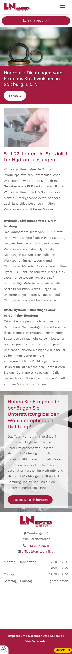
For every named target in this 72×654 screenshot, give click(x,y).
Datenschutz (38, 636)
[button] (62, 7)
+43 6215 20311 (38, 546)
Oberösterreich (36, 641)
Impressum (17, 636)
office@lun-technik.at (38, 551)
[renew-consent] (4, 649)
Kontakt (56, 636)
